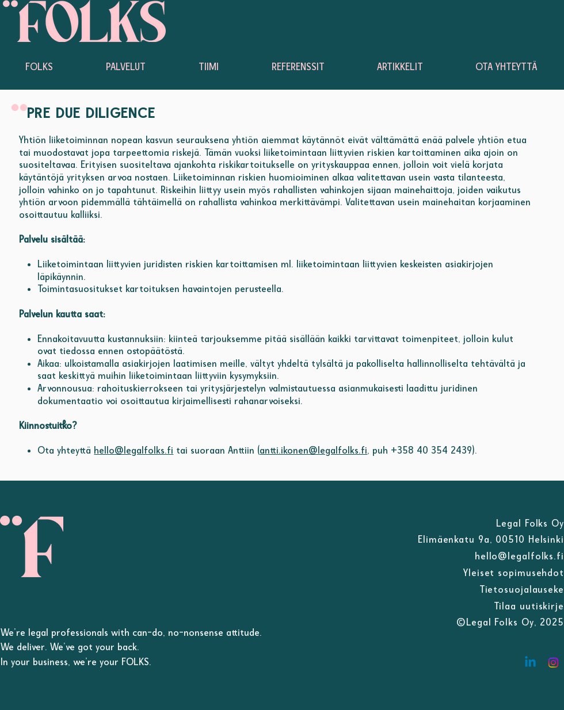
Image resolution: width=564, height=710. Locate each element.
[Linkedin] (530, 662)
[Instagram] (553, 662)
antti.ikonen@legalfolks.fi (313, 450)
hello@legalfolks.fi (133, 450)
